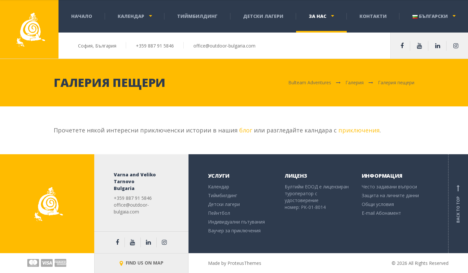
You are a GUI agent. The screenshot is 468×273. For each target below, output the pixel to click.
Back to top (458, 203)
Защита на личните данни (390, 195)
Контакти (373, 16)
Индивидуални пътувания (236, 222)
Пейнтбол (219, 213)
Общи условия (378, 204)
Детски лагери (263, 16)
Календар (131, 16)
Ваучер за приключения (234, 230)
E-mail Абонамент (381, 213)
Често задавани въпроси (389, 187)
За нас (317, 16)
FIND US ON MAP (141, 263)
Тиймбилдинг (197, 16)
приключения (359, 130)
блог (245, 130)
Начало (81, 16)
